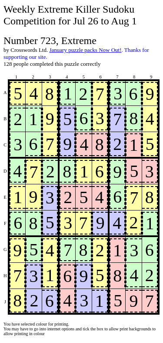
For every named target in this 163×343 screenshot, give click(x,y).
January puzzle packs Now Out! (85, 50)
